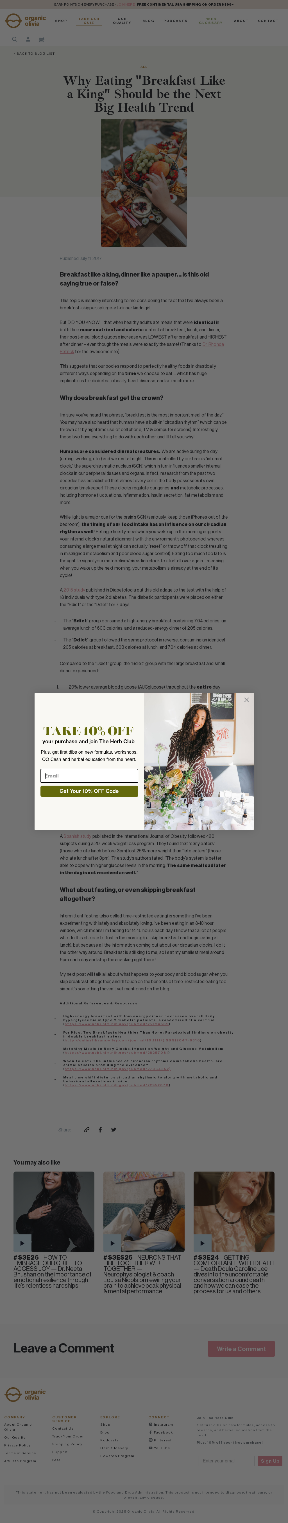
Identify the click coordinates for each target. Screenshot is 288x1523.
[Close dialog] (246, 700)
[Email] (89, 776)
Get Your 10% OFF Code (89, 791)
